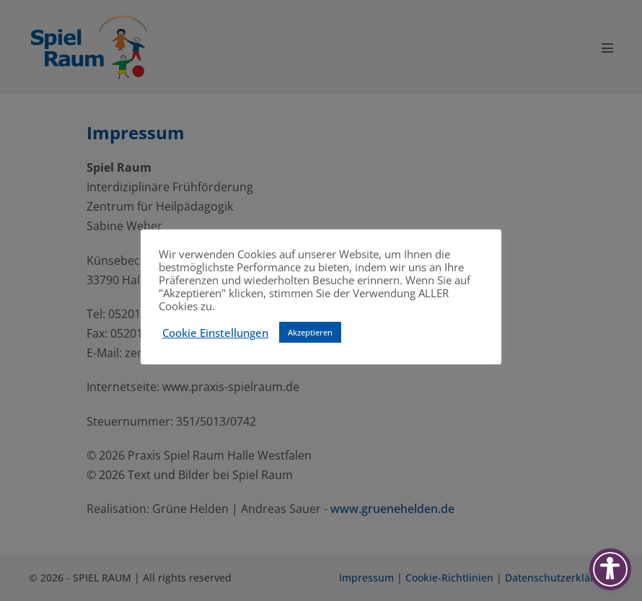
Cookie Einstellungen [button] (215, 332)
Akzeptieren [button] (310, 332)
